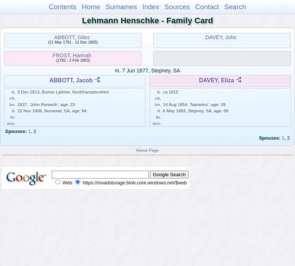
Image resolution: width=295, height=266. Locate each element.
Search (235, 7)
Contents (62, 7)
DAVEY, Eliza (216, 80)
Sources (177, 7)
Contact (207, 7)
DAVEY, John (221, 37)
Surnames (121, 7)
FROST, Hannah (71, 55)
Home (91, 7)
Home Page (147, 150)
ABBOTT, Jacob (71, 80)
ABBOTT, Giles (72, 37)
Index (150, 7)
